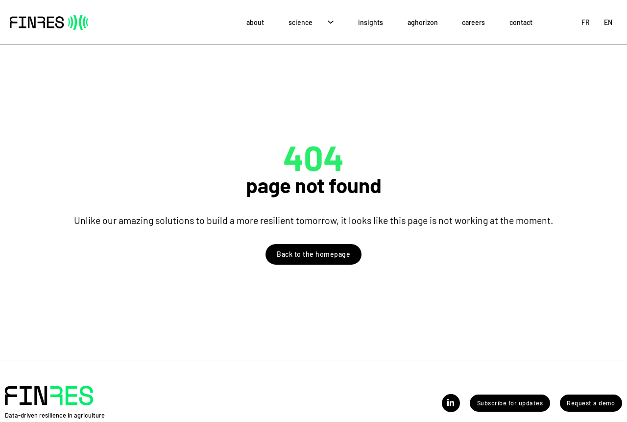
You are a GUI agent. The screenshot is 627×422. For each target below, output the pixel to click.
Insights (370, 22)
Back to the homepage (313, 254)
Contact (520, 22)
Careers (473, 22)
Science (301, 22)
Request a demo (591, 403)
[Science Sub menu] (330, 22)
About (255, 22)
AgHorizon (423, 22)
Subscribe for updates (510, 403)
